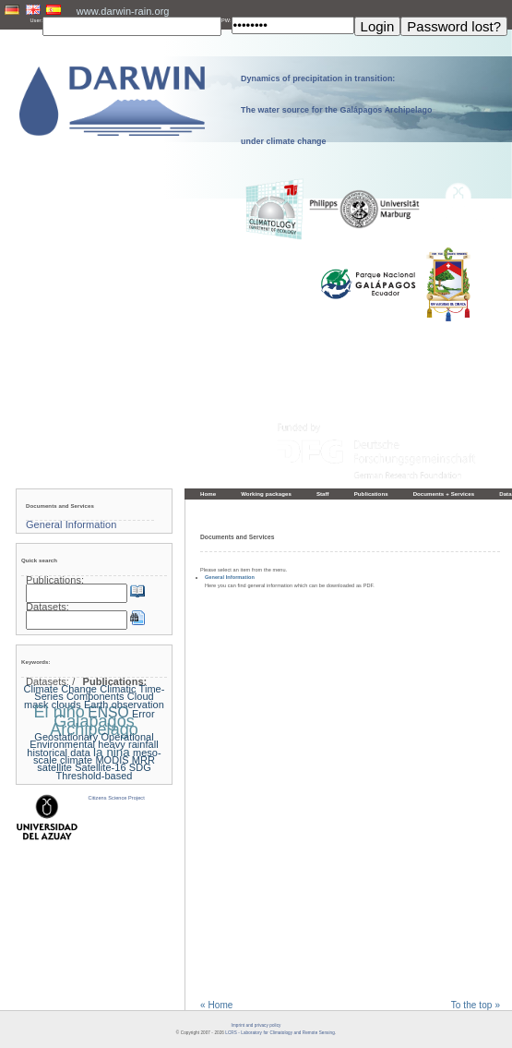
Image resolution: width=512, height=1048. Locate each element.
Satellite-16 (100, 767)
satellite (54, 767)
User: (36, 20)
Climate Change (60, 688)
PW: (226, 20)
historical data (58, 752)
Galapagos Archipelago (94, 725)
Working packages (266, 493)
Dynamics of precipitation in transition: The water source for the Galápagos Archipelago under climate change (337, 110)
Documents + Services (444, 493)
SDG (140, 767)
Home (208, 493)
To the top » (475, 1005)
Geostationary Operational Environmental (91, 740)
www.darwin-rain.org (123, 11)
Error (143, 713)
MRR (143, 759)
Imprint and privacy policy (256, 1025)
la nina (111, 752)
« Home (216, 1005)
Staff (322, 493)
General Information (230, 577)
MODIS (111, 759)
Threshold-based (93, 775)
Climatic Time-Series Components (99, 692)
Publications (371, 493)
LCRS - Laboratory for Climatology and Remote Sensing (279, 1032)
